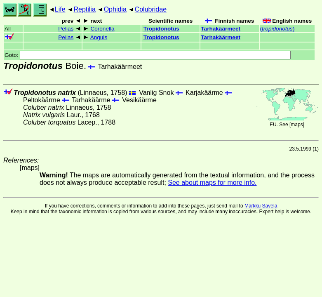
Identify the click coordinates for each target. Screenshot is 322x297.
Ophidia (115, 9)
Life (60, 9)
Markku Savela (260, 206)
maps (297, 124)
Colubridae (151, 9)
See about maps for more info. (212, 182)
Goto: (148, 55)
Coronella (102, 29)
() (277, 29)
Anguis (99, 37)
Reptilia (84, 9)
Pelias (65, 29)
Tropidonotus (161, 29)
